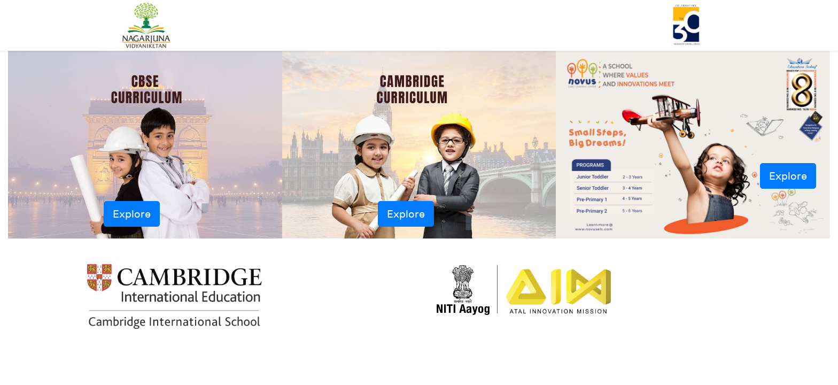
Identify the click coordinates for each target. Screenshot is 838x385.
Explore (132, 213)
